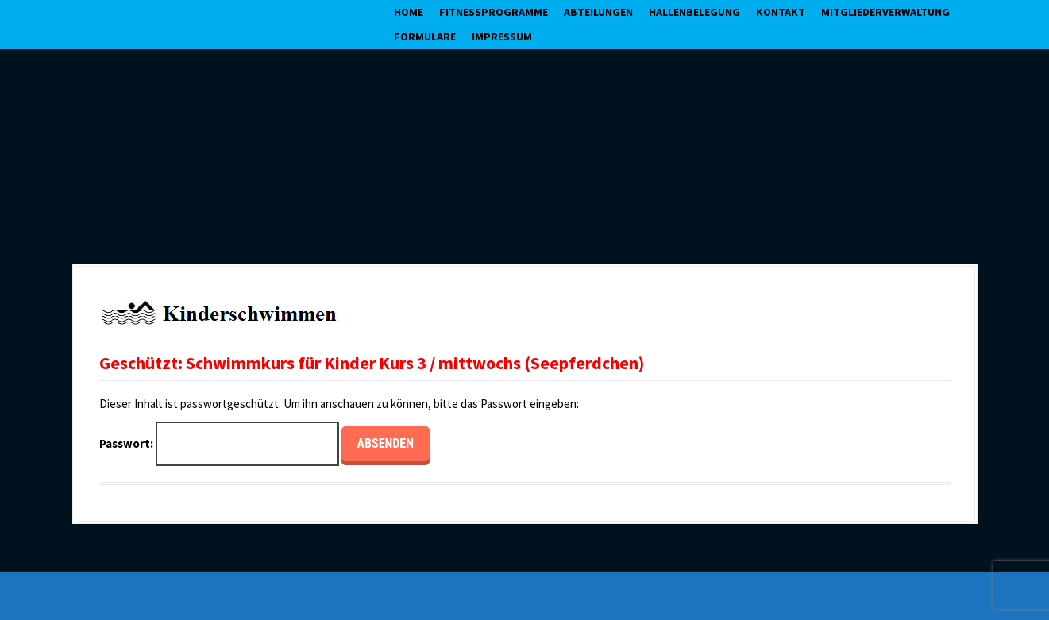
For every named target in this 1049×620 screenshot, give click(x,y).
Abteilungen (598, 12)
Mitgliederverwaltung (885, 12)
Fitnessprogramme (493, 12)
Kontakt (780, 12)
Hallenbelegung (694, 12)
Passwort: (219, 444)
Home (408, 12)
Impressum (502, 36)
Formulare (425, 36)
